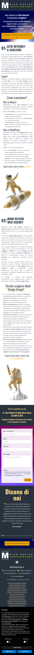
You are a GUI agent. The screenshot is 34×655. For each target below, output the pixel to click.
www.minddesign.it (17, 358)
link (23, 474)
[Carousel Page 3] (9, 535)
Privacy (5, 470)
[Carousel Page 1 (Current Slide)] (2, 535)
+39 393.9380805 (23, 573)
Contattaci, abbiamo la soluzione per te (17, 36)
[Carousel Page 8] (27, 535)
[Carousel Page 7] (24, 535)
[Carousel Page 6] (20, 535)
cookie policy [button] (7, 623)
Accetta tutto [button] (25, 651)
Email (4, 439)
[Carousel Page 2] (6, 535)
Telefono (6, 446)
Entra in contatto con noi (17, 543)
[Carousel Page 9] (31, 535)
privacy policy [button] (7, 616)
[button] (31, 609)
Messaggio (6, 454)
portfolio (27, 166)
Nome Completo (8, 431)
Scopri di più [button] (17, 647)
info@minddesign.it (24, 570)
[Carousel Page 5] (17, 535)
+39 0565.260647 (10, 573)
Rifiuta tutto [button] (9, 651)
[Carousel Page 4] (13, 535)
